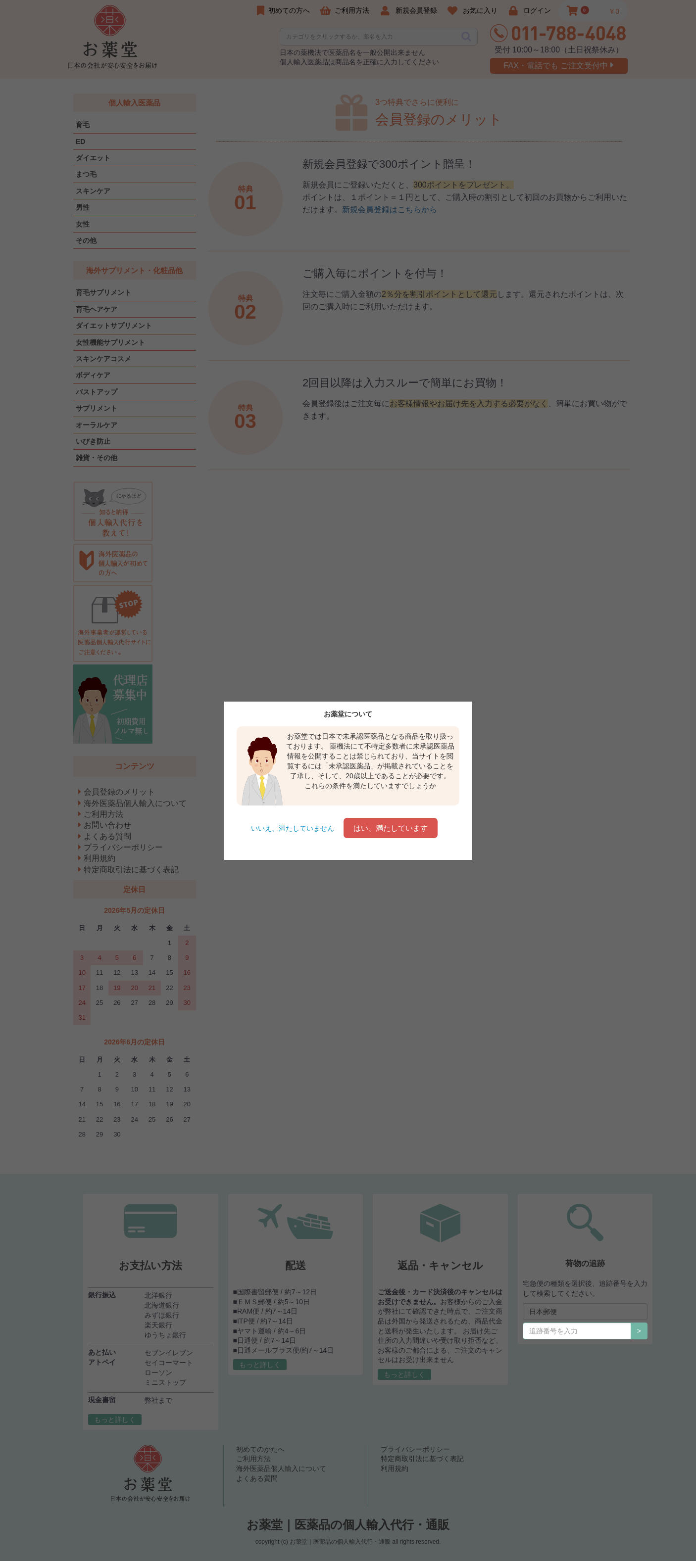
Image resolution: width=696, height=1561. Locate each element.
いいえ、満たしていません (292, 828)
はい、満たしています (390, 828)
